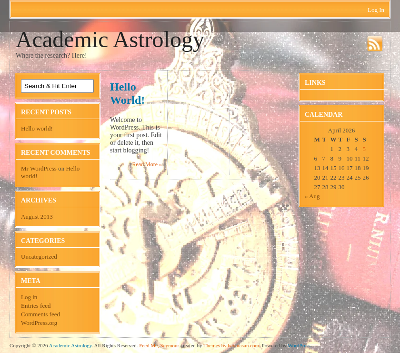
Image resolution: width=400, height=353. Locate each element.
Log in (29, 297)
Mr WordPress (39, 168)
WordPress (299, 345)
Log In (376, 9)
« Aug (312, 196)
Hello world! (37, 128)
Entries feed (35, 305)
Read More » (147, 164)
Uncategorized (39, 256)
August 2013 (37, 216)
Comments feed (40, 314)
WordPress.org (39, 322)
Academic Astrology (110, 39)
